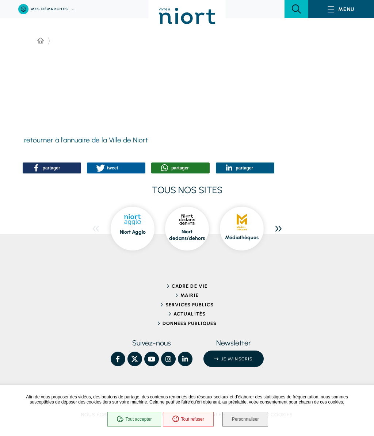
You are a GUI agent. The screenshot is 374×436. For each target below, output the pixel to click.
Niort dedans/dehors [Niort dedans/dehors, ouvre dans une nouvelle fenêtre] (187, 235)
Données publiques (190, 323)
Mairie (189, 295)
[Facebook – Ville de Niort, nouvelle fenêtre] (118, 359)
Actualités (189, 314)
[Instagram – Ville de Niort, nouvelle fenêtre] (168, 359)
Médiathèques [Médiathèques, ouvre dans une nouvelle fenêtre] (242, 237)
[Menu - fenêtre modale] (341, 9)
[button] (296, 9)
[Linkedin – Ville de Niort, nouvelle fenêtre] (185, 359)
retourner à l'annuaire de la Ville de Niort (86, 140)
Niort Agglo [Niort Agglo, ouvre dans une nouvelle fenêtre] (133, 232)
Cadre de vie (189, 286)
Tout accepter (134, 419)
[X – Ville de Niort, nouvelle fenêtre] (134, 359)
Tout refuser (188, 419)
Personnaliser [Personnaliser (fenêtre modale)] (245, 419)
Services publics (189, 304)
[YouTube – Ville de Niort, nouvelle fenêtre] (151, 359)
